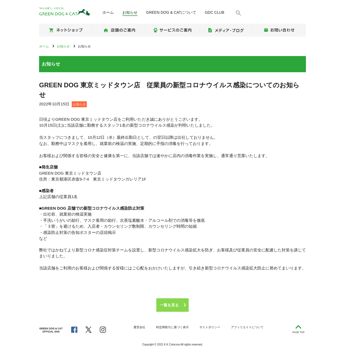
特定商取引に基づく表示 (172, 327)
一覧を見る (169, 305)
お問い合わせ (279, 30)
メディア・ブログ (226, 30)
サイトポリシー (209, 327)
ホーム (108, 12)
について (171, 12)
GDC (214, 12)
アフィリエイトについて (247, 327)
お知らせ (129, 12)
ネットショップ (65, 30)
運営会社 (139, 327)
